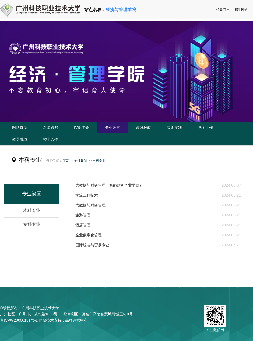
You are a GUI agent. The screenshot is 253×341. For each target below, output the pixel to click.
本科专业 (99, 161)
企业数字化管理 (88, 235)
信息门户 (222, 10)
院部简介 (81, 127)
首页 (65, 161)
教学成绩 (19, 139)
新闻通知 (50, 127)
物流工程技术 (86, 195)
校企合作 (50, 139)
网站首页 (19, 127)
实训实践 (174, 127)
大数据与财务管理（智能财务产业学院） (109, 185)
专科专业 (31, 224)
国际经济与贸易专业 (92, 245)
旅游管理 (82, 215)
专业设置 (112, 127)
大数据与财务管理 (90, 205)
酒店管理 (82, 225)
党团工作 (205, 127)
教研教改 (143, 127)
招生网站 (241, 10)
